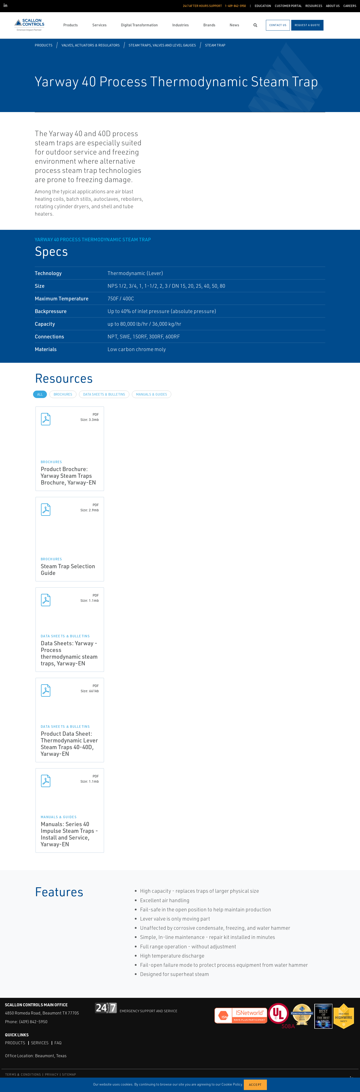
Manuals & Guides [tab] (151, 394)
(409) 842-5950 (33, 1021)
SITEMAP (69, 1074)
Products (43, 45)
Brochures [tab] (63, 394)
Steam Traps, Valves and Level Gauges (162, 45)
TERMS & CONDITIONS (23, 1074)
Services (39, 1042)
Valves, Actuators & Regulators (91, 45)
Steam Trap (215, 45)
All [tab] (40, 394)
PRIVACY (51, 1074)
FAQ (58, 1042)
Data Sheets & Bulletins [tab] (104, 394)
